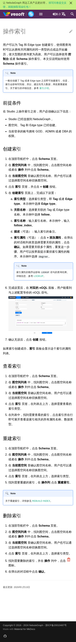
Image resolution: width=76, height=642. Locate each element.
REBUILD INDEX (41, 501)
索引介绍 (44, 88)
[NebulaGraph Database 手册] (18, 14)
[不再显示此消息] (71, 3)
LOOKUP (38, 276)
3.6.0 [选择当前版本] (57, 14)
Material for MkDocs (24, 629)
